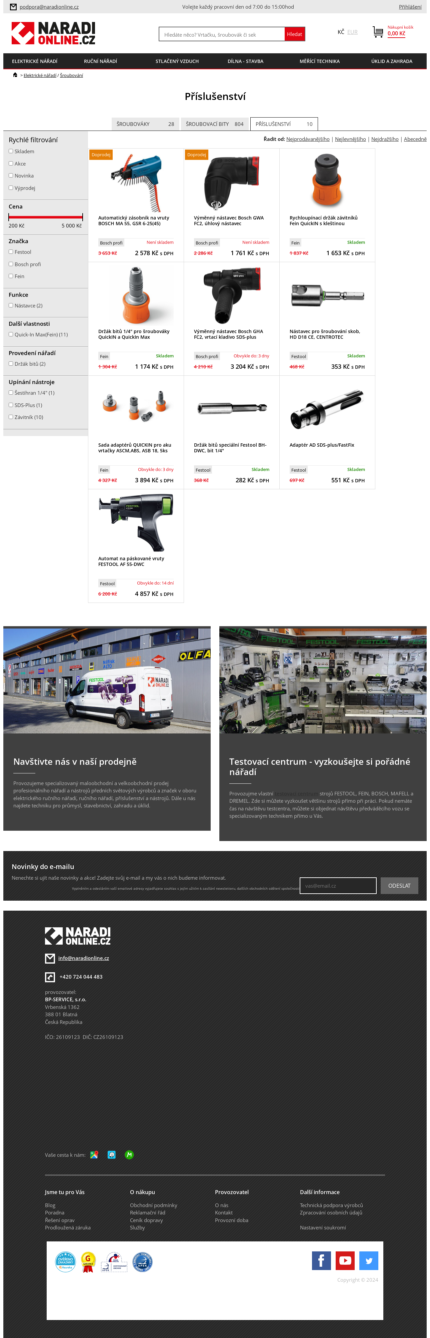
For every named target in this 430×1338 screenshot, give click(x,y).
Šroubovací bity (215, 124)
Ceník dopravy (146, 1220)
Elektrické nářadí (40, 75)
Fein (295, 243)
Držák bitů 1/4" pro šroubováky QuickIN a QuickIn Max (134, 334)
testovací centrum (296, 793)
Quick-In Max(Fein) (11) (41, 334)
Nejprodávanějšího (308, 139)
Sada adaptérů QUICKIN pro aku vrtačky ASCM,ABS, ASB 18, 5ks (134, 448)
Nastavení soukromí (323, 1227)
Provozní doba (231, 1220)
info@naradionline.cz (83, 958)
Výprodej (25, 188)
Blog (50, 1205)
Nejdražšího (385, 139)
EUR (352, 32)
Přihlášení (410, 6)
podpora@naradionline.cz (49, 6)
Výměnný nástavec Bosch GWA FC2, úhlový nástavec (229, 220)
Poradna (54, 1212)
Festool (298, 356)
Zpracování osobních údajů (331, 1212)
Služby (137, 1227)
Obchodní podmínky (153, 1205)
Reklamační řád (147, 1212)
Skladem (24, 151)
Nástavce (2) (28, 305)
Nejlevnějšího (350, 139)
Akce (20, 163)
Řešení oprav (60, 1220)
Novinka (24, 175)
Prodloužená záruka (68, 1227)
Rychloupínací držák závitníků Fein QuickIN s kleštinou (324, 220)
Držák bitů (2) (30, 363)
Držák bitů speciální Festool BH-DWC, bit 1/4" (230, 448)
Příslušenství (284, 124)
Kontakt (224, 1212)
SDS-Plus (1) (28, 405)
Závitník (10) (29, 417)
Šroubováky (145, 124)
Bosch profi (111, 243)
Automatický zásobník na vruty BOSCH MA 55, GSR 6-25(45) (133, 220)
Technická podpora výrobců (331, 1205)
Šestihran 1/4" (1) (34, 392)
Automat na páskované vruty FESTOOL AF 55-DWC (131, 561)
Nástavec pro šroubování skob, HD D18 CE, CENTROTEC (325, 334)
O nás (221, 1205)
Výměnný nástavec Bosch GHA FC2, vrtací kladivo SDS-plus (228, 334)
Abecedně (415, 139)
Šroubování (71, 75)
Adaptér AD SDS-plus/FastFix (322, 445)
